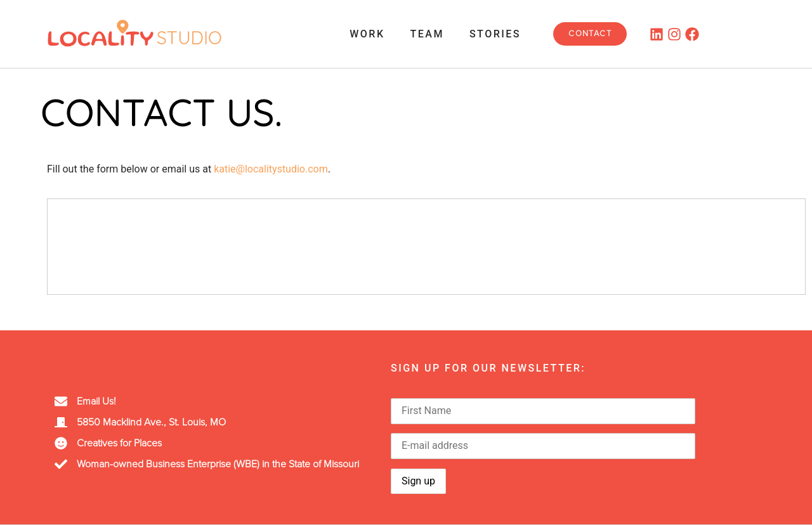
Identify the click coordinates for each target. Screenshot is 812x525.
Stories (495, 34)
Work (367, 34)
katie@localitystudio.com (271, 169)
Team (427, 34)
